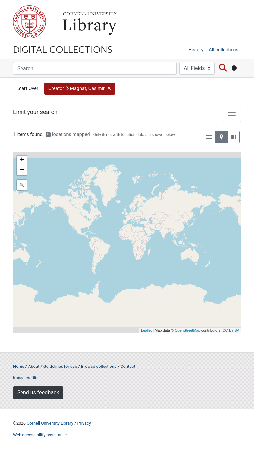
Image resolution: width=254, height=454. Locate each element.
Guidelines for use (60, 366)
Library (89, 21)
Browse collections (99, 366)
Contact (127, 366)
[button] (79, 89)
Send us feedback (38, 392)
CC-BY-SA (230, 330)
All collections (223, 49)
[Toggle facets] (232, 115)
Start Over (27, 88)
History (196, 49)
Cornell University (29, 21)
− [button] (22, 170)
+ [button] (22, 160)
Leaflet (146, 330)
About (33, 366)
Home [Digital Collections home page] (18, 366)
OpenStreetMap (187, 330)
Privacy (84, 423)
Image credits (26, 377)
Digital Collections (63, 49)
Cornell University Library (50, 423)
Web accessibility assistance (40, 434)
